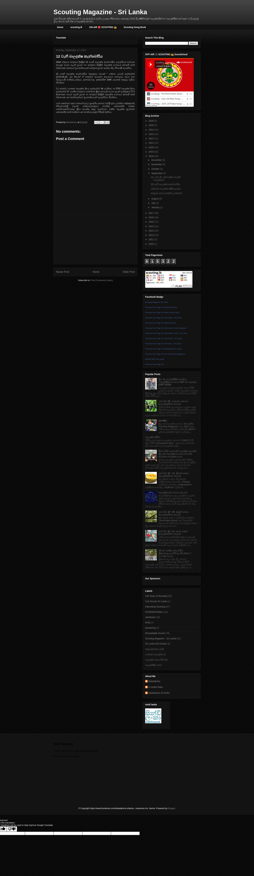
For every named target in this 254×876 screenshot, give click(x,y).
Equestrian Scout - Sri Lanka (176, 333)
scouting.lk (76, 27)
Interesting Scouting (155, 606)
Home (60, 27)
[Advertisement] (95, 239)
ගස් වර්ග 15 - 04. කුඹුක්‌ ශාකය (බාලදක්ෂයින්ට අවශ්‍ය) (174, 513)
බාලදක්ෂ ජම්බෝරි (154, 659)
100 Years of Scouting (156, 596)
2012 (151, 235)
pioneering (150, 628)
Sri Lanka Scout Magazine (175, 354)
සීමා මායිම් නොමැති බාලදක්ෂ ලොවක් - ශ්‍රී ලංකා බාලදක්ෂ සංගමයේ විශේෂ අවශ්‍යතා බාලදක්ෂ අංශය (178, 454)
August (155, 198)
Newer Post (62, 271)
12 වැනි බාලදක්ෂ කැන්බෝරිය (165, 184)
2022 (151, 138)
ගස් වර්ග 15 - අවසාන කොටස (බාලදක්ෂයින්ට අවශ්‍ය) (173, 402)
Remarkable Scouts (155, 633)
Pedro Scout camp (172, 313)
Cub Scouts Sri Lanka (156, 601)
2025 (151, 125)
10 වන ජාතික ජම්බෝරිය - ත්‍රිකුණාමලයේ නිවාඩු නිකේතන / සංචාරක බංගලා (175, 553)
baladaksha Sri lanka (158, 693)
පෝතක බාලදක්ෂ (153, 654)
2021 (151, 143)
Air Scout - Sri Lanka (173, 344)
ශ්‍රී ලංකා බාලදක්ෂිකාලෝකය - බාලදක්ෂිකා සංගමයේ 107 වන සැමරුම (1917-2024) (177, 382)
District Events (170, 323)
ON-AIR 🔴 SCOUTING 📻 (103, 27)
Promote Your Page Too (154, 307)
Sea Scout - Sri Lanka (173, 338)
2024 (151, 129)
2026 (151, 121)
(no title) (163, 420)
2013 (151, 230)
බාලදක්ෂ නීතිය (152, 437)
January (155, 207)
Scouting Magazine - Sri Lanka (100, 12)
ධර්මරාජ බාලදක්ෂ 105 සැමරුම (166, 188)
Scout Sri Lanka (171, 307)
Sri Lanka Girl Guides (156, 643)
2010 (151, 244)
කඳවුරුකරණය (152, 649)
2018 (151, 156)
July (153, 203)
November (156, 164)
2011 (151, 239)
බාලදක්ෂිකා (151, 665)
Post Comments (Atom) (102, 280)
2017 (151, 213)
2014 (151, 226)
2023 (151, 134)
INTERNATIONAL (154, 612)
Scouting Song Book (135, 27)
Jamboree (150, 617)
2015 (151, 221)
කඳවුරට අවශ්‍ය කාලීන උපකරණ (166, 193)
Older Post (129, 271)
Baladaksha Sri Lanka (173, 349)
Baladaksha (154, 681)
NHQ (147, 622)
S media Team (155, 687)
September (157, 173)
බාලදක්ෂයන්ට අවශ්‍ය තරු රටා (173, 492)
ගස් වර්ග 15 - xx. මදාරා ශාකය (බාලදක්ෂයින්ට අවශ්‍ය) (173, 532)
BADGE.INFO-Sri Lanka (154, 359)
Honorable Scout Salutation (175, 328)
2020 (151, 147)
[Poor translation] (12, 829)
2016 (151, 217)
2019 (151, 151)
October (155, 169)
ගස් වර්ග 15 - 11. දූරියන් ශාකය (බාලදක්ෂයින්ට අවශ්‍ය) (174, 474)
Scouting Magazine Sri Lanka (156, 302)
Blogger (171, 808)
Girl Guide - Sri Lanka (173, 318)
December (156, 160)
